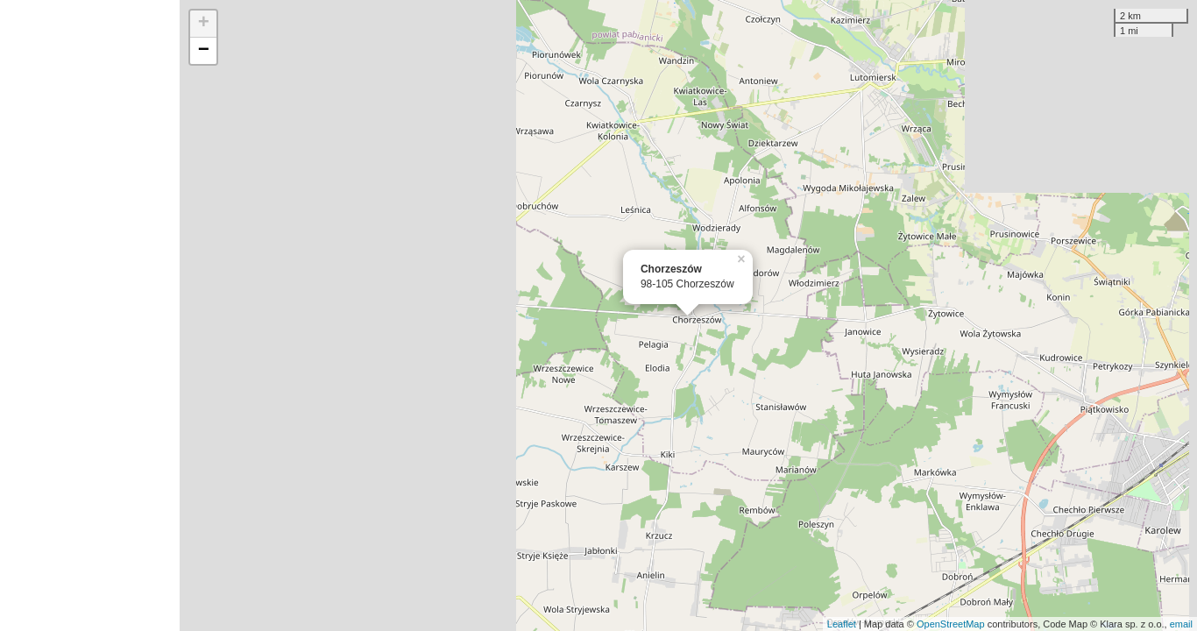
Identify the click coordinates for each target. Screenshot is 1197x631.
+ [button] (203, 24)
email (1181, 624)
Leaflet (841, 624)
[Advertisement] (90, 315)
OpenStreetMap (951, 624)
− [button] (203, 51)
